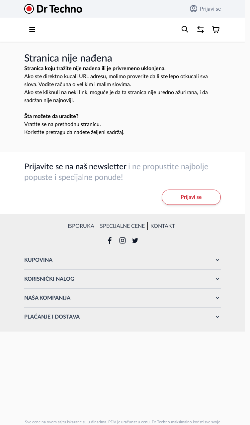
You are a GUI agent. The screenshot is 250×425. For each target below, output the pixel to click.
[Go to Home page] (53, 9)
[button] (122, 260)
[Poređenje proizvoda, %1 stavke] (201, 30)
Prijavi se (205, 8)
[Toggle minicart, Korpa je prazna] (216, 30)
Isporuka (81, 226)
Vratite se (35, 124)
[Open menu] (32, 30)
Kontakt (162, 226)
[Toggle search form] (185, 29)
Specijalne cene (122, 226)
